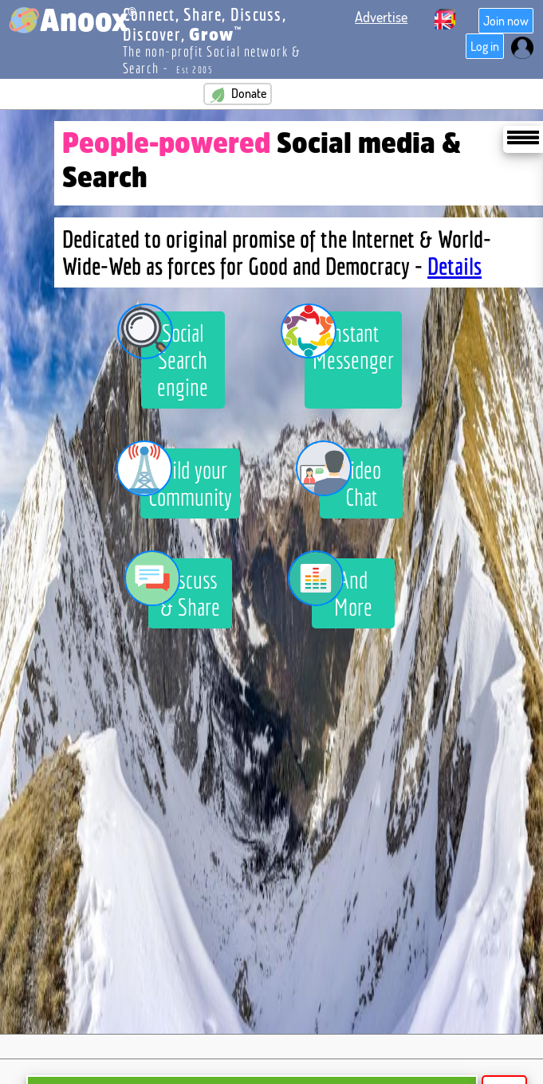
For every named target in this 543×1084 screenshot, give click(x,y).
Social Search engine (174, 356)
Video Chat (350, 479)
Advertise (381, 16)
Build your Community (186, 479)
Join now (506, 21)
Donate (237, 94)
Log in (484, 46)
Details (454, 266)
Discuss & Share (184, 589)
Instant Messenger (349, 342)
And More (342, 589)
